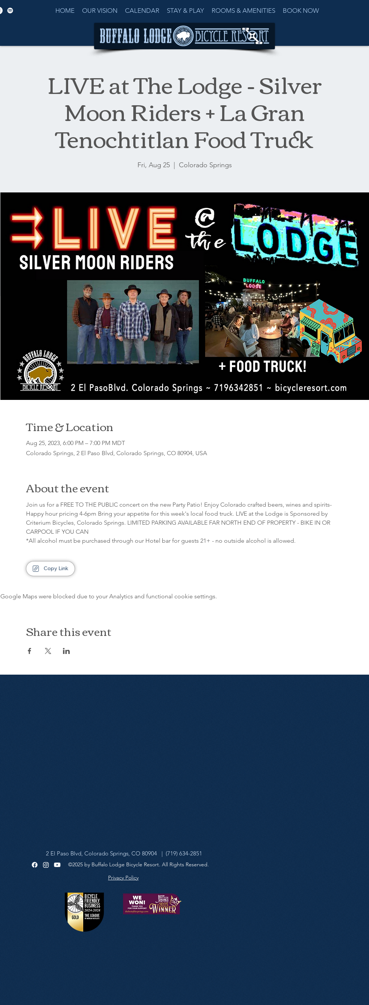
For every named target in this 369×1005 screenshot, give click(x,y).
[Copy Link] (50, 568)
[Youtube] (57, 865)
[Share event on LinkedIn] (66, 651)
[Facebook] (34, 865)
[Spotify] (10, 10)
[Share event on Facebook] (29, 651)
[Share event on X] (48, 651)
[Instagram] (46, 865)
